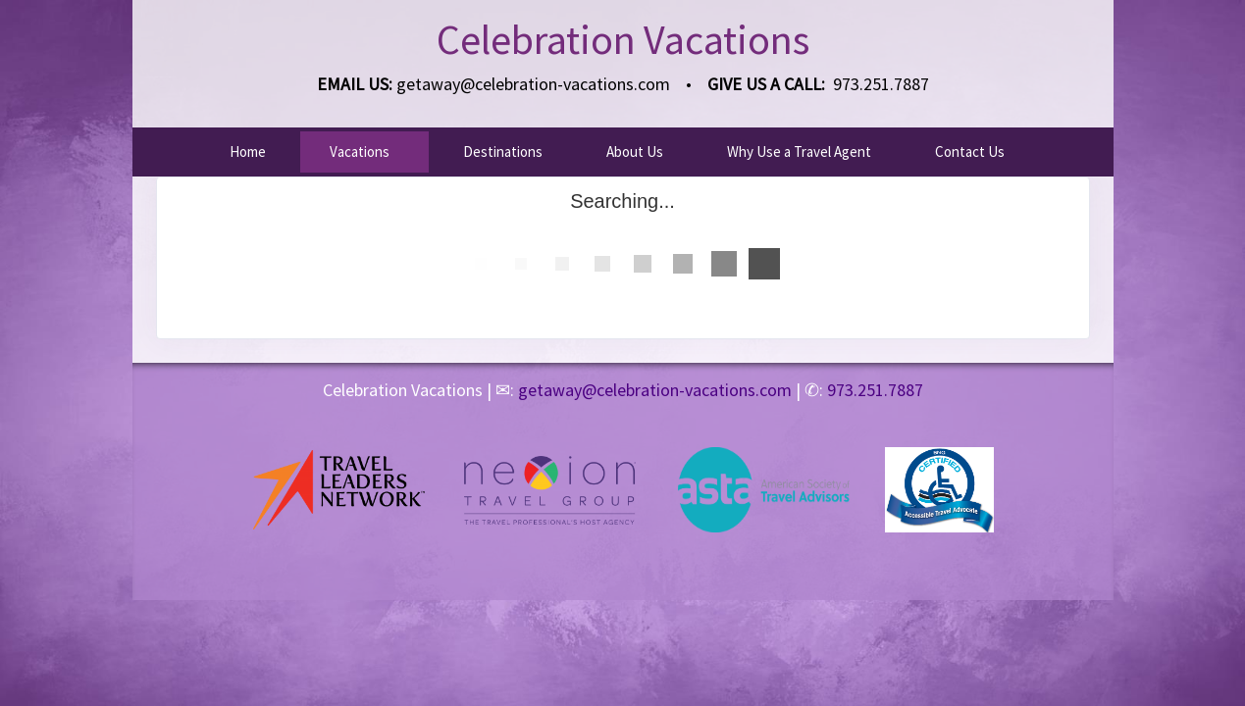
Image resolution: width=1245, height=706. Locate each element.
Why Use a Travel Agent (799, 151)
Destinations (503, 151)
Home (248, 151)
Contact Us (970, 151)
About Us (634, 151)
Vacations (359, 151)
